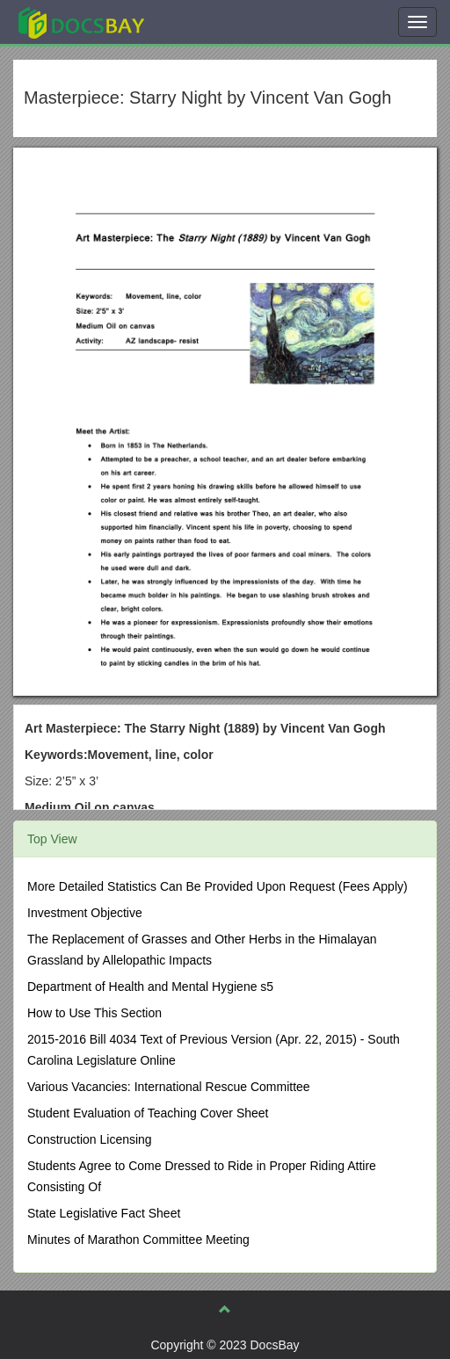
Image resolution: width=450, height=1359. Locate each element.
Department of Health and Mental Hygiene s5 (150, 986)
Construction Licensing (89, 1139)
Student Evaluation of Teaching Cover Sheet (147, 1113)
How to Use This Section (94, 1013)
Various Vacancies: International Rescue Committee (168, 1087)
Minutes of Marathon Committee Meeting (138, 1239)
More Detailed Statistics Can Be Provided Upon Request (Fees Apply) (217, 886)
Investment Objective (84, 913)
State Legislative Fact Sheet (103, 1213)
